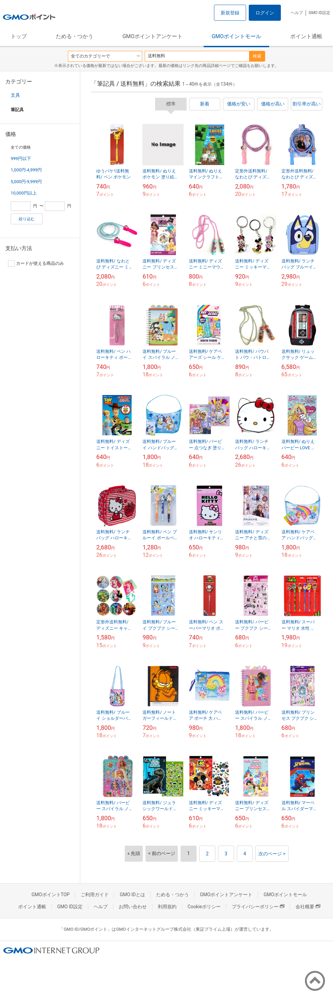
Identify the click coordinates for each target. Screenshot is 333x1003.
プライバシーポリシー (258, 906)
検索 (257, 56)
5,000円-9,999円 (26, 181)
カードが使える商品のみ (36, 263)
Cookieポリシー (204, 906)
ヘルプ (297, 12)
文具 (15, 95)
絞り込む (27, 219)
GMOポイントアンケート (152, 36)
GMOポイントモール (236, 36)
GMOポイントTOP (50, 894)
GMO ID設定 (319, 12)
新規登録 (230, 12)
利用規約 (167, 906)
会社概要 (308, 906)
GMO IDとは (132, 894)
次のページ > (272, 853)
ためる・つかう (74, 36)
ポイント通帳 (306, 36)
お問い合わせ (133, 906)
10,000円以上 (24, 193)
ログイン (264, 12)
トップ (19, 36)
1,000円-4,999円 (26, 169)
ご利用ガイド (95, 894)
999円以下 (21, 158)
